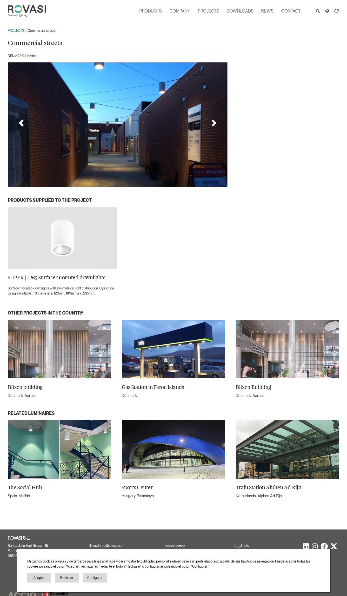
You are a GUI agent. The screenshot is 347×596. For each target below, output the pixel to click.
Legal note (241, 546)
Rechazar (67, 578)
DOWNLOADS (240, 10)
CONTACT (291, 10)
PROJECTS (208, 10)
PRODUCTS (150, 10)
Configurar (95, 578)
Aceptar (39, 578)
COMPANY (179, 10)
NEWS (267, 10)
